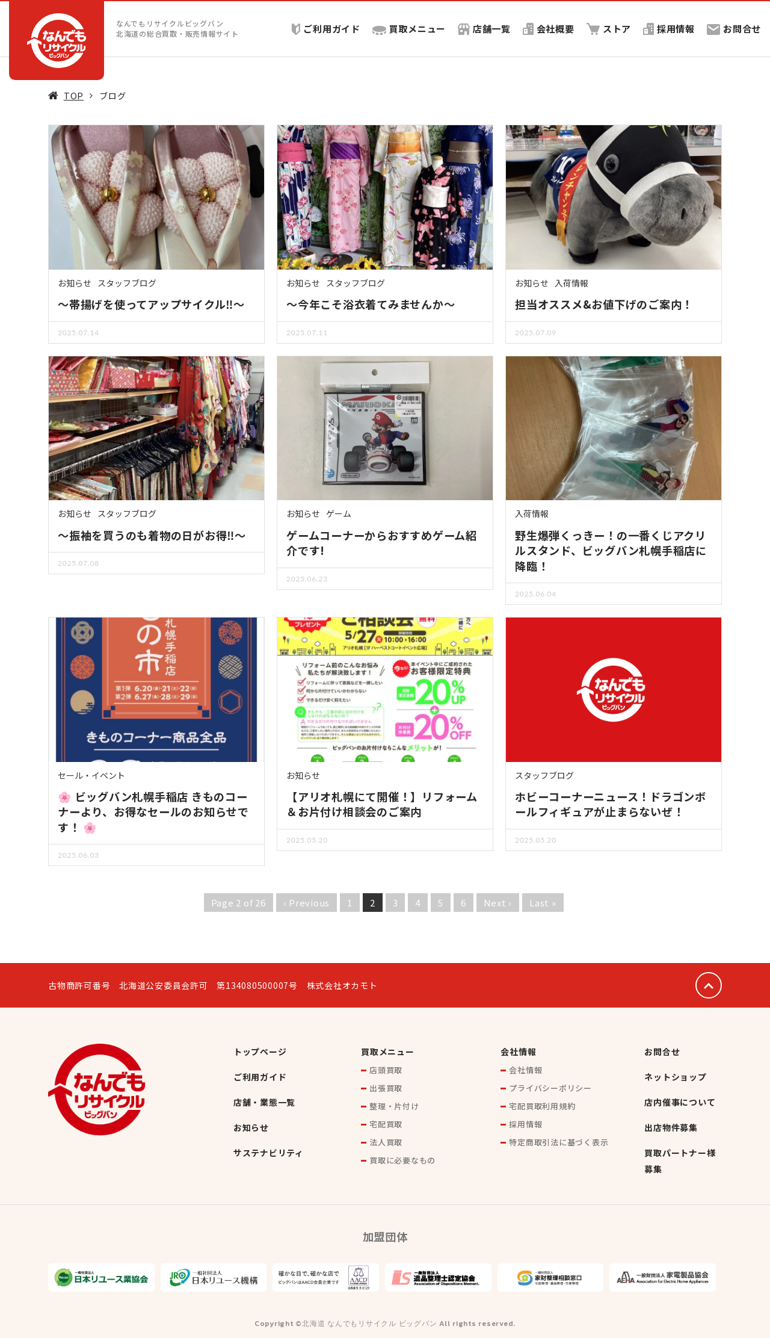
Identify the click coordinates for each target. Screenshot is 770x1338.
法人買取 (385, 1142)
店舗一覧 (483, 28)
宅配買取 (385, 1124)
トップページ (260, 1051)
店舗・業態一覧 (264, 1102)
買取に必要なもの (402, 1160)
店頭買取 (385, 1070)
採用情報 (669, 28)
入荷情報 (571, 283)
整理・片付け (394, 1106)
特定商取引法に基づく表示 (558, 1142)
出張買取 (385, 1088)
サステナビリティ (268, 1153)
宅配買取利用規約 (542, 1106)
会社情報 (518, 1051)
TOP (74, 95)
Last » (542, 902)
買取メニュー (409, 28)
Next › (498, 902)
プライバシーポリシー (550, 1088)
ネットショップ (675, 1077)
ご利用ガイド (325, 28)
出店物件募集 (671, 1127)
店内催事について (679, 1102)
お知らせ (74, 283)
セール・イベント (91, 775)
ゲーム (338, 513)
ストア (608, 28)
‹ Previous (306, 902)
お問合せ (734, 28)
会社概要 (548, 28)
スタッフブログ (126, 283)
